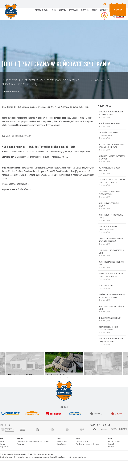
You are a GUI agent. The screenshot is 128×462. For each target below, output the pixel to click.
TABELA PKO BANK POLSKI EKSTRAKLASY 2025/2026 (33, 441)
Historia (2, 444)
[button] (123, 4)
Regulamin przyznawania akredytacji (88, 444)
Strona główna (42, 10)
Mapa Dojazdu (61, 444)
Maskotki (111, 447)
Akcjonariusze (4, 447)
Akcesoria (111, 444)
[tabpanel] (64, 363)
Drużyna (62, 10)
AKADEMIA (85, 10)
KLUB (54, 10)
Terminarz (20, 444)
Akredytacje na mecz (83, 441)
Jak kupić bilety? (62, 441)
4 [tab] (67, 377)
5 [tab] (71, 377)
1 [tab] (57, 377)
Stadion (2, 441)
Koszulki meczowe (114, 441)
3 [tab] (64, 377)
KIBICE (94, 10)
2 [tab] (60, 377)
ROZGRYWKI (73, 10)
